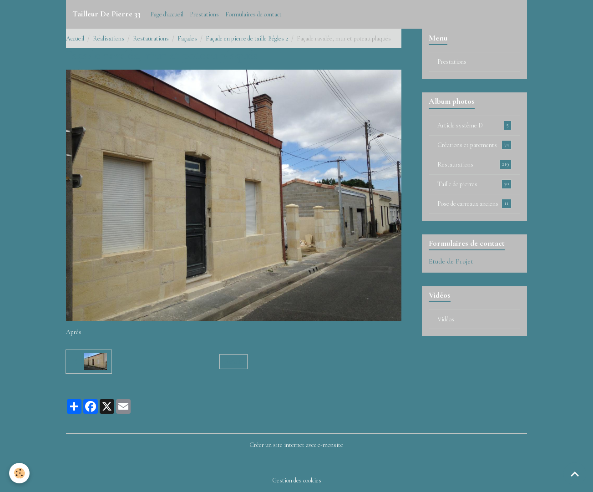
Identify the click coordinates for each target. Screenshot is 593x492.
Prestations (204, 14)
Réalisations (108, 38)
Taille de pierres (474, 183)
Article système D (474, 125)
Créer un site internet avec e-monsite (296, 445)
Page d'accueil (166, 14)
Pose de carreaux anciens (474, 203)
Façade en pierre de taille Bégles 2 (247, 38)
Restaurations (151, 38)
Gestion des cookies (296, 480)
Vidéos (445, 319)
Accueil (75, 38)
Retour (234, 361)
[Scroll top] (574, 473)
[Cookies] (19, 473)
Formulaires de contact (253, 14)
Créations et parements (474, 144)
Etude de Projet (451, 261)
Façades (187, 38)
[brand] (106, 14)
